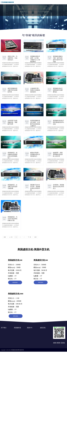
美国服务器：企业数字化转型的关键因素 (12, 186)
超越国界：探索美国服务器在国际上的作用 (58, 154)
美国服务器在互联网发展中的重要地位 (58, 90)
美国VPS (29, 327)
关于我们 (3, 327)
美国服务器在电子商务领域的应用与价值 (58, 122)
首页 (5, 237)
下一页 (29, 237)
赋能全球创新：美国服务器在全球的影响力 (35, 154)
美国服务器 (17, 327)
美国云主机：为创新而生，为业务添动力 (12, 58)
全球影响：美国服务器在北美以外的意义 (58, 186)
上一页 (10, 237)
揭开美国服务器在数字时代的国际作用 (12, 90)
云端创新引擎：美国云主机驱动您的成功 (35, 90)
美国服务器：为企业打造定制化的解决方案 (12, 218)
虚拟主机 (43, 327)
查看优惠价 (15, 282)
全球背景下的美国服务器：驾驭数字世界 (12, 122)
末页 (35, 237)
